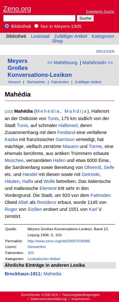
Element (48, 188)
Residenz (46, 202)
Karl (93, 209)
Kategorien (103, 36)
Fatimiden (100, 195)
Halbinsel (67, 125)
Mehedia (48, 111)
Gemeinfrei (37, 247)
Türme (95, 146)
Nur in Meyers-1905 (58, 26)
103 (31, 253)
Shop (57, 41)
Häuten (12, 181)
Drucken (105, 51)
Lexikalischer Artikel (44, 259)
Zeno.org (17, 9)
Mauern (70, 146)
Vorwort (14, 82)
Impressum (80, 299)
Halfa (27, 181)
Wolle (49, 181)
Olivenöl (92, 167)
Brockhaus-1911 (23, 273)
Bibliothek (18, 26)
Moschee (14, 160)
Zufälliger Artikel (70, 36)
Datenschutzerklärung (48, 299)
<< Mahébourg (62, 62)
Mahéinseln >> (98, 62)
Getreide (90, 174)
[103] (9, 111)
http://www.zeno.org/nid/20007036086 (59, 241)
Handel (30, 174)
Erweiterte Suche (100, 11)
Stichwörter (36, 82)
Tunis (53, 118)
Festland (66, 132)
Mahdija (75, 111)
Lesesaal (40, 36)
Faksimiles (60, 82)
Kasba (11, 139)
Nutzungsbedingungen (81, 294)
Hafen (59, 160)
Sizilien (34, 209)
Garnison (65, 139)
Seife (109, 167)
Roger (11, 209)
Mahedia (52, 273)
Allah (23, 202)
